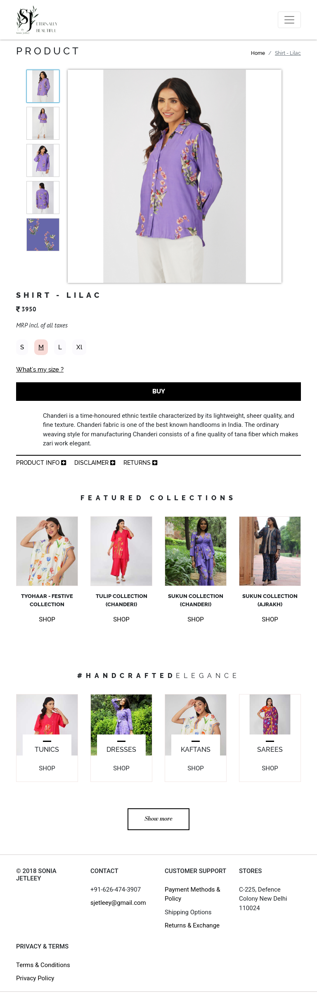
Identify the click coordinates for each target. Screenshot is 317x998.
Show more (158, 819)
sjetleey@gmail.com (118, 902)
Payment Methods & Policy (192, 894)
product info (41, 462)
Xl (79, 347)
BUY (158, 391)
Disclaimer (94, 462)
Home (258, 53)
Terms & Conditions (43, 965)
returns (140, 462)
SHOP (47, 619)
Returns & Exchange (192, 925)
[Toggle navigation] (289, 20)
